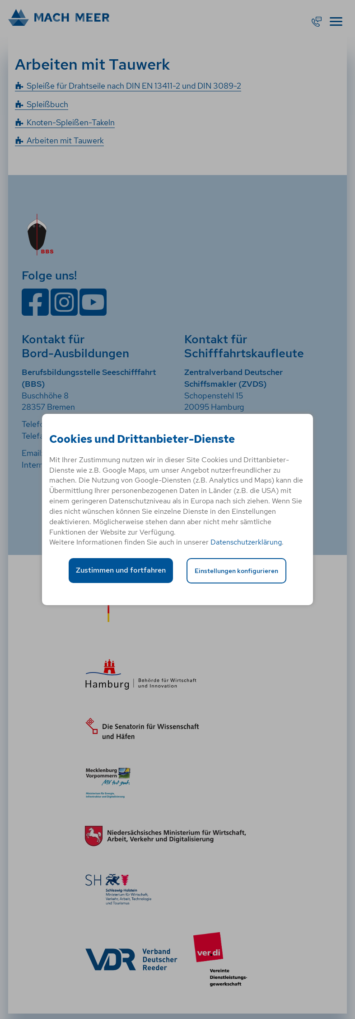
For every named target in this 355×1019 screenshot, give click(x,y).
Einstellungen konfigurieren (236, 570)
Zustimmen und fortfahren (121, 570)
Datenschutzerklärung (246, 542)
